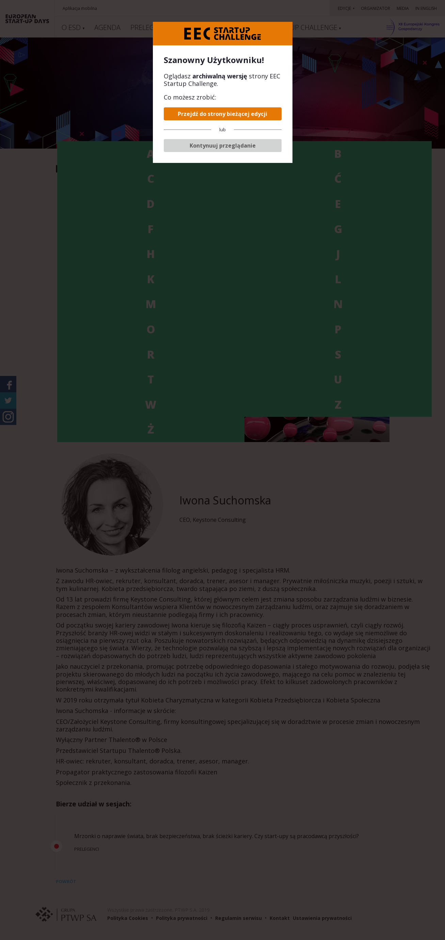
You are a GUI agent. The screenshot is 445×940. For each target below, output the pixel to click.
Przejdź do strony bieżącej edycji (222, 114)
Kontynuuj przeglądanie (223, 145)
